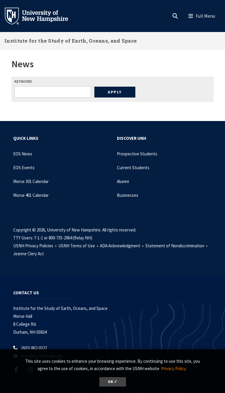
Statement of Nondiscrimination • (176, 245)
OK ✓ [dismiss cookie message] (112, 381)
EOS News (22, 154)
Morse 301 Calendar (31, 181)
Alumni (123, 181)
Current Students (133, 167)
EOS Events (24, 167)
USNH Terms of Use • (78, 245)
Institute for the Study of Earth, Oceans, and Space (70, 40)
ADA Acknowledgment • (122, 245)
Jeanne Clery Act (28, 253)
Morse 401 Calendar (31, 195)
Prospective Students (137, 154)
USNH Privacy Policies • (35, 245)
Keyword (23, 81)
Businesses (127, 195)
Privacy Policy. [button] (174, 368)
